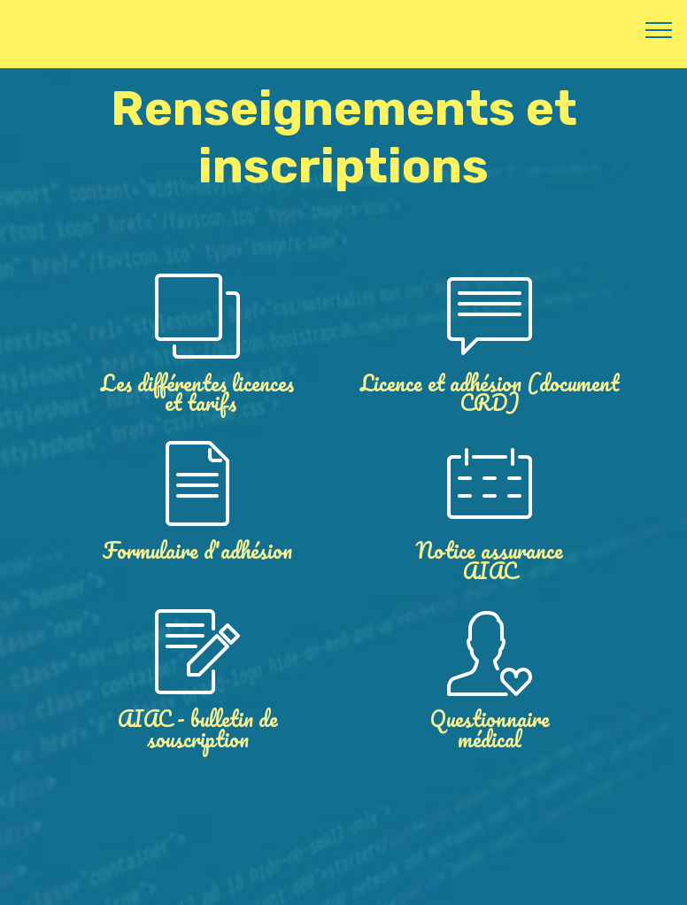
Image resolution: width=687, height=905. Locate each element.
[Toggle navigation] (659, 29)
